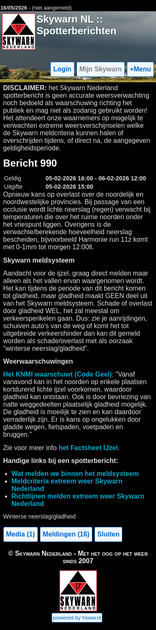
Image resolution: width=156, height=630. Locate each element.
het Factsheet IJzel (88, 447)
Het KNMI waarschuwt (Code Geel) (57, 374)
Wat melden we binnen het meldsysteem (75, 473)
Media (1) (20, 534)
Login (62, 69)
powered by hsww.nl (77, 618)
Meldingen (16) (66, 534)
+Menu (140, 69)
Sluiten (108, 534)
